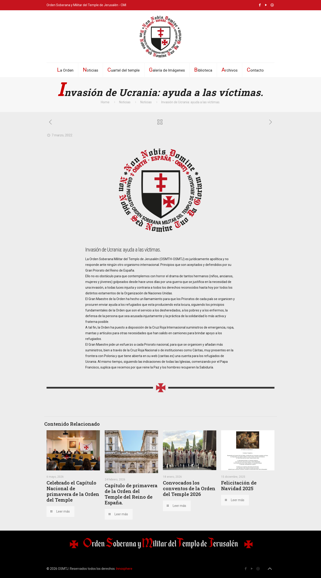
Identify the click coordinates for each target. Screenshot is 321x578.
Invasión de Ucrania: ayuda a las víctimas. (190, 102)
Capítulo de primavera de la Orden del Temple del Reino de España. (131, 494)
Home (105, 102)
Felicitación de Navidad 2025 (238, 486)
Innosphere (124, 568)
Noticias (124, 102)
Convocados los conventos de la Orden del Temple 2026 (189, 488)
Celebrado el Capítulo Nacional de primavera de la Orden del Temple (73, 491)
